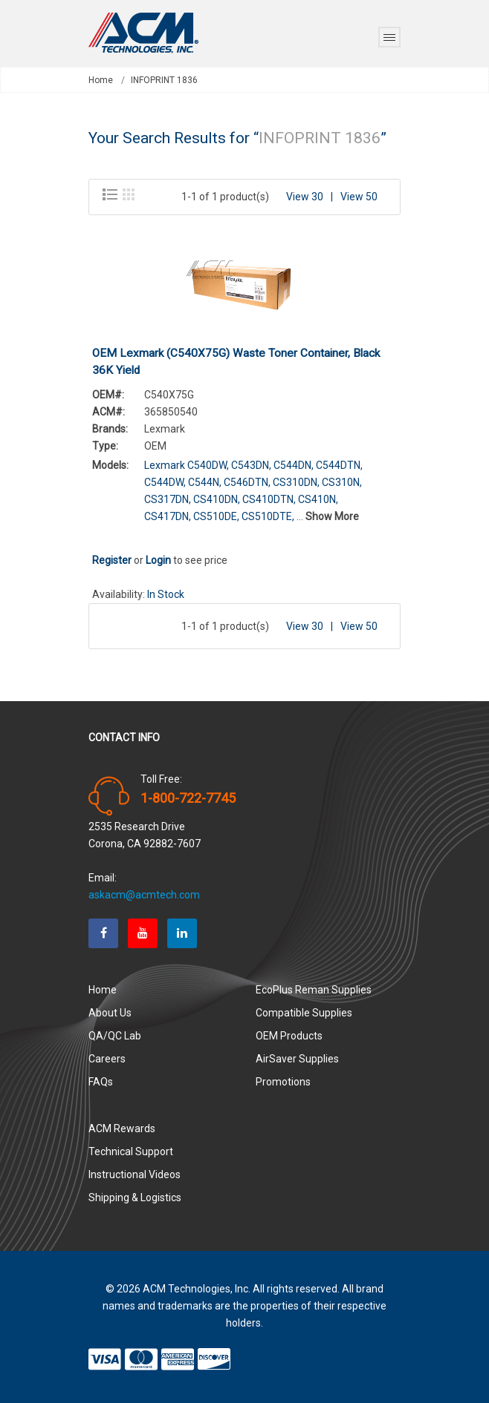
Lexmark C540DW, (186, 465)
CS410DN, (216, 499)
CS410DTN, (269, 499)
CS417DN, (167, 516)
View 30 (304, 197)
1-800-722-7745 (188, 798)
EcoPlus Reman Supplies (314, 990)
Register (112, 560)
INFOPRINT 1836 (164, 80)
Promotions (283, 1082)
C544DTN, (339, 465)
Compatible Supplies (304, 1013)
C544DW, (165, 482)
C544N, (204, 482)
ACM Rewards (121, 1128)
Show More (332, 516)
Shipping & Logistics (134, 1197)
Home (100, 80)
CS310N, (342, 482)
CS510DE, (216, 516)
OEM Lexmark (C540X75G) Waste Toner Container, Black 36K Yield (236, 361)
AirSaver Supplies (297, 1059)
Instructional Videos (134, 1174)
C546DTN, (247, 482)
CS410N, (318, 499)
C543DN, (251, 465)
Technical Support (130, 1151)
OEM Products (289, 1036)
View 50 (359, 197)
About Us (110, 1013)
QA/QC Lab (114, 1036)
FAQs (100, 1082)
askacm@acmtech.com (144, 895)
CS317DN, (167, 499)
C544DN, (293, 465)
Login (158, 560)
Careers (107, 1059)
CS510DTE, (268, 516)
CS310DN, (296, 482)
